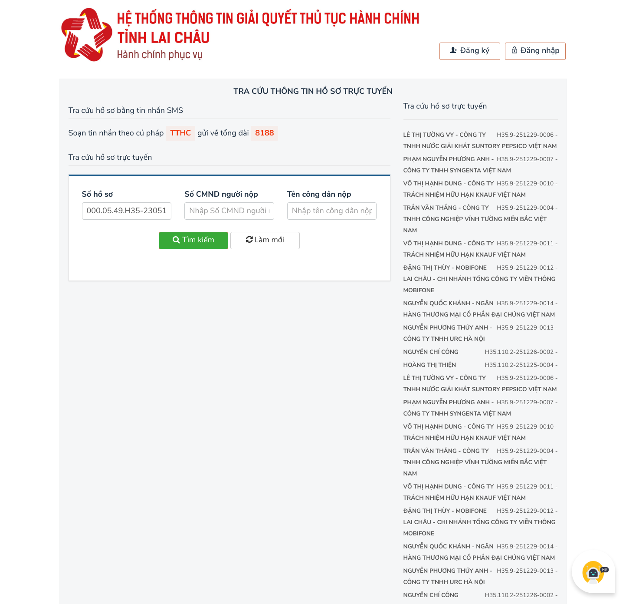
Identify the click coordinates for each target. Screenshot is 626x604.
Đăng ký (469, 51)
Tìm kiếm (193, 240)
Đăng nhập (535, 51)
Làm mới (265, 240)
